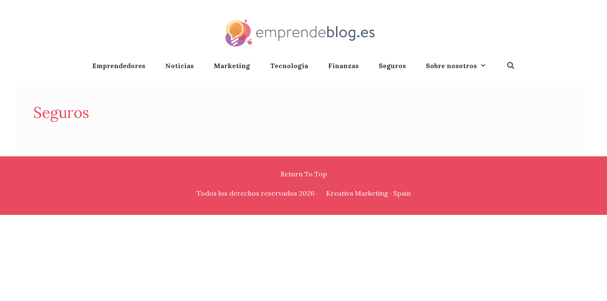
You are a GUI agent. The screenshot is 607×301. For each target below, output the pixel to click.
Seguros (392, 65)
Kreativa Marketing (357, 193)
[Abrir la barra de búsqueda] (510, 65)
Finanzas (343, 65)
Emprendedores (118, 65)
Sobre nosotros (461, 65)
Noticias (179, 65)
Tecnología (289, 65)
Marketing (232, 65)
